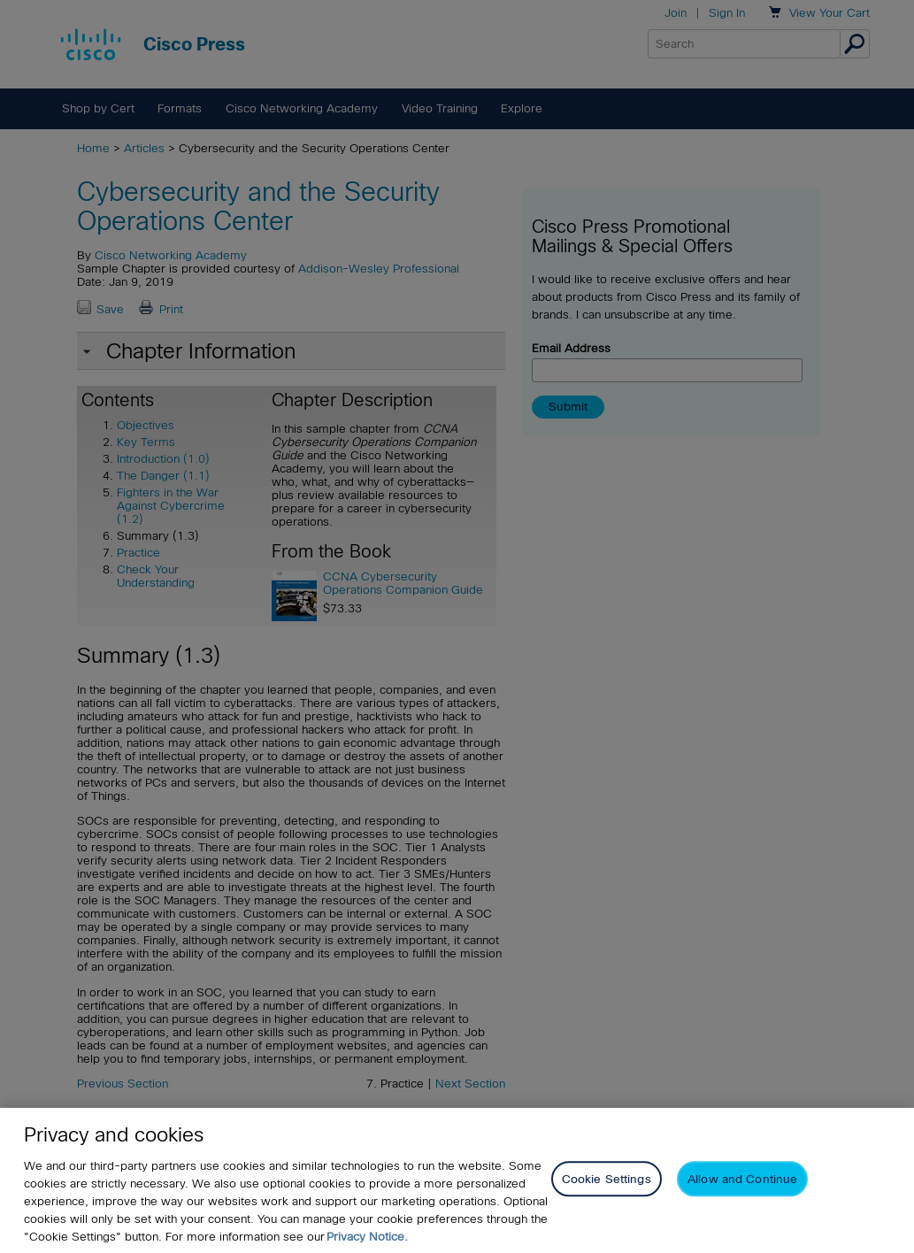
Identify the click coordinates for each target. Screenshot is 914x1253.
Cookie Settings (606, 1179)
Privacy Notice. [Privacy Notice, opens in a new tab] (367, 1236)
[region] (457, 1180)
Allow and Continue (742, 1179)
